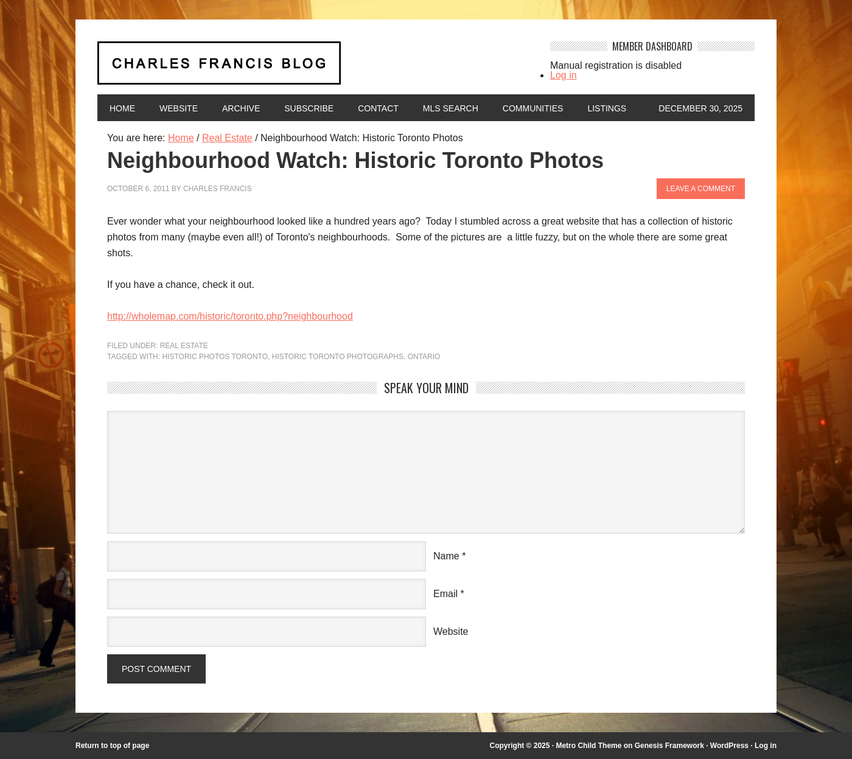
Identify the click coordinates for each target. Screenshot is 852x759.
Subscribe (308, 108)
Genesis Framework (669, 745)
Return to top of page (112, 745)
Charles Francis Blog (312, 67)
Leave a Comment (700, 188)
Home (122, 108)
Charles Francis (217, 188)
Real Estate (184, 345)
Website (178, 108)
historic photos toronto (215, 356)
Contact (378, 108)
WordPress (729, 745)
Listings (606, 108)
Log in (563, 75)
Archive (241, 108)
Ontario (424, 356)
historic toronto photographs (337, 356)
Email (445, 594)
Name (446, 556)
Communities (533, 108)
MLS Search (450, 108)
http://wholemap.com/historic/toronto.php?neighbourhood (230, 316)
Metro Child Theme (588, 745)
